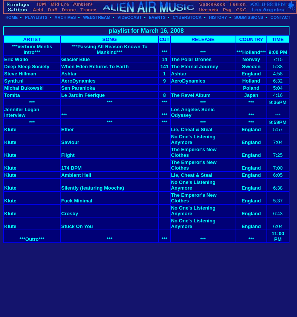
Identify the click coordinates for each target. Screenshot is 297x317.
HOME (11, 17)
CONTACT (281, 17)
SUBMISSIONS (248, 17)
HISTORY (218, 17)
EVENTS (157, 17)
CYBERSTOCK (187, 17)
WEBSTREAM (96, 17)
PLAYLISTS (36, 17)
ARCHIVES (65, 17)
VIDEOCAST (130, 17)
